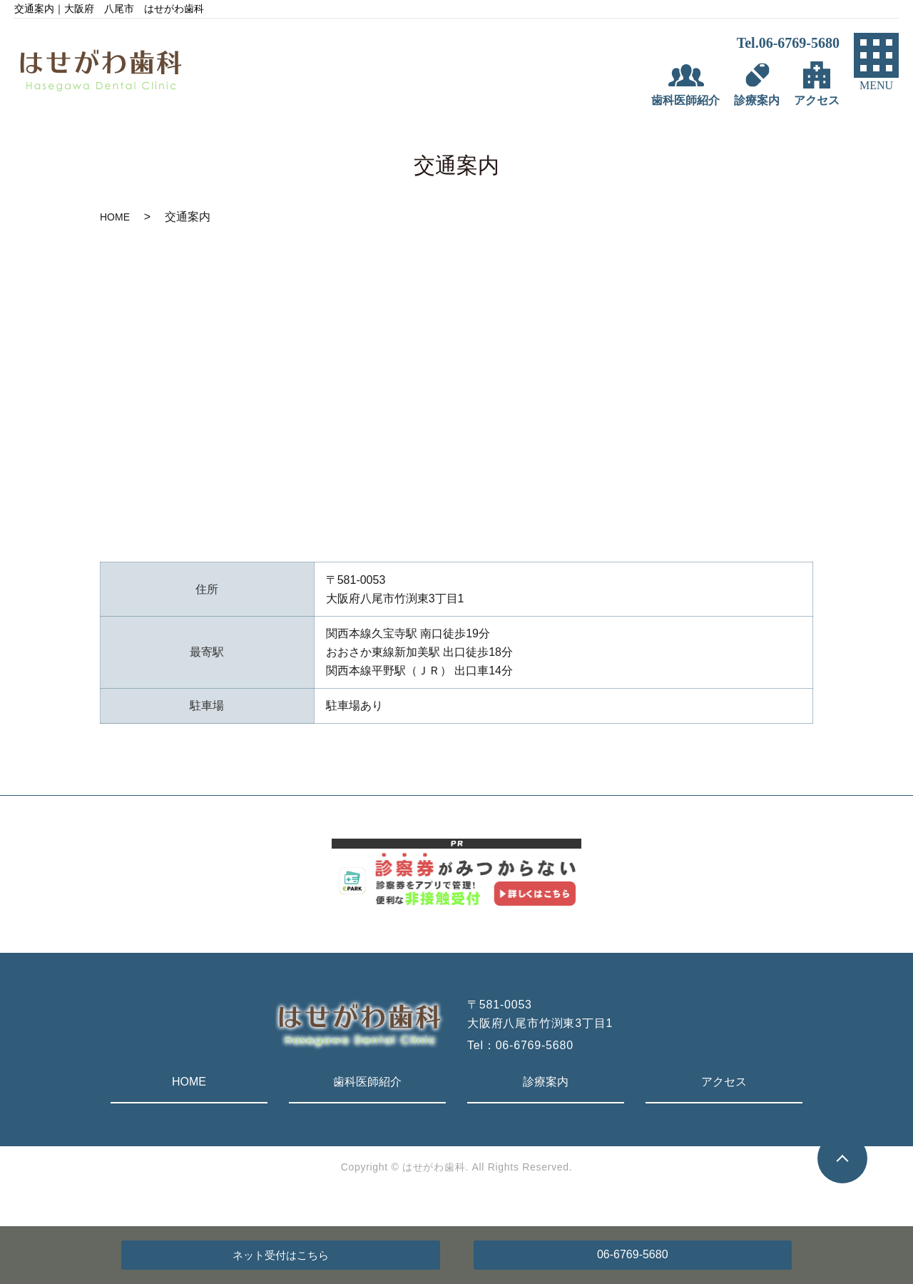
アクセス (724, 1082)
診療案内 (545, 1082)
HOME (115, 217)
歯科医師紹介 (367, 1082)
